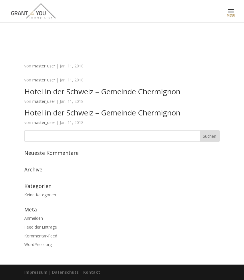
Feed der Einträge (40, 227)
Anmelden (33, 218)
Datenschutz (65, 272)
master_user (43, 66)
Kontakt (91, 272)
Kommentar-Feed (40, 236)
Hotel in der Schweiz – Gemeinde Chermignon (102, 91)
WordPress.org (38, 244)
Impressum (35, 272)
